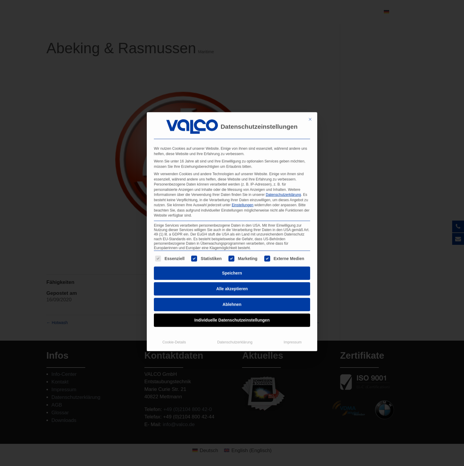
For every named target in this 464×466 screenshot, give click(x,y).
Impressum (293, 329)
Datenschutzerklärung (283, 182)
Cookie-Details (174, 329)
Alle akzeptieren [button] (232, 276)
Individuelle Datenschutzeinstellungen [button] (232, 307)
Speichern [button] (232, 260)
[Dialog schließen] (310, 106)
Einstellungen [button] (243, 192)
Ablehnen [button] (232, 291)
